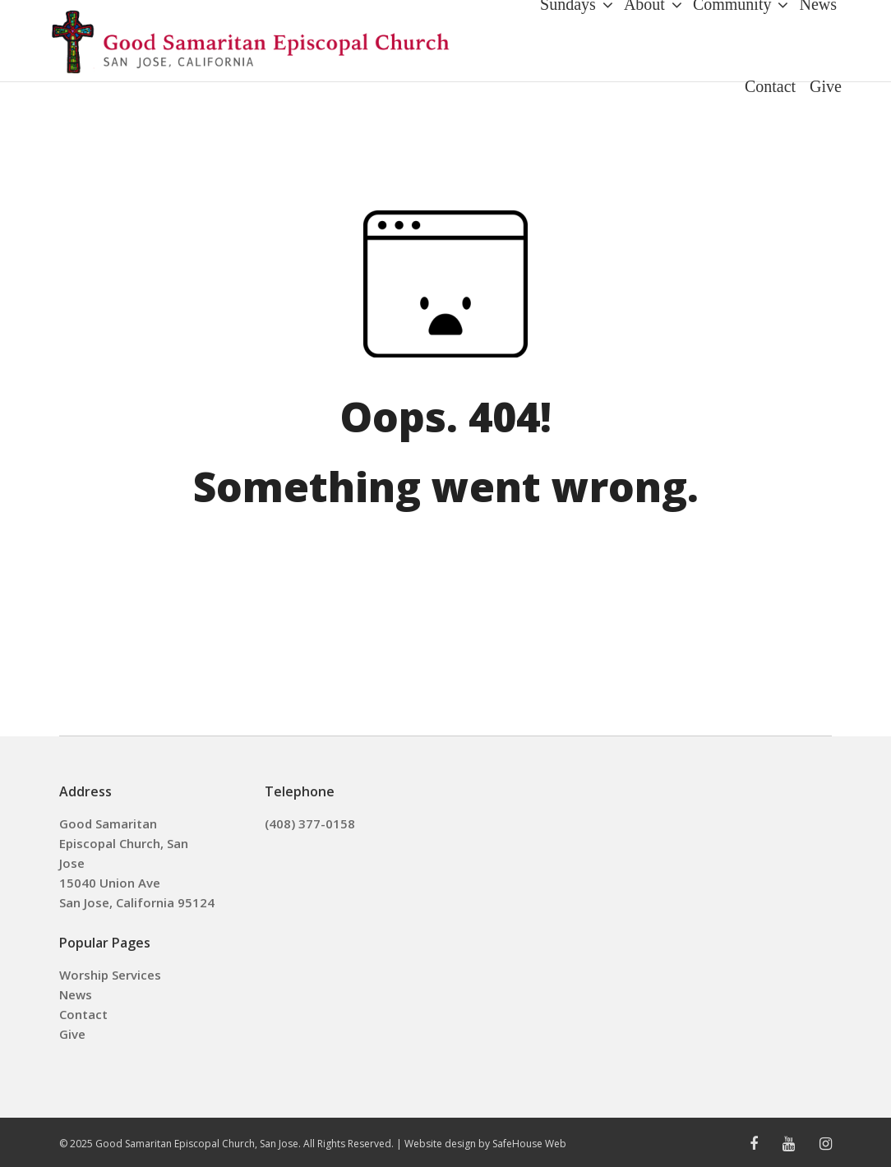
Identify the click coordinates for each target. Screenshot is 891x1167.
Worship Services (110, 974)
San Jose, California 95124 (137, 902)
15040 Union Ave (109, 882)
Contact (83, 1014)
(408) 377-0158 (310, 823)
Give (72, 1034)
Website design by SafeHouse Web (485, 1144)
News (75, 994)
